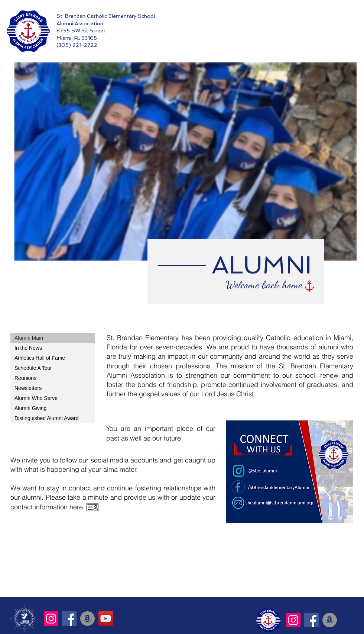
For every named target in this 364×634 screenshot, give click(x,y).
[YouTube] (105, 618)
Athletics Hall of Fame (39, 358)
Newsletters (28, 388)
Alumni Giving (30, 408)
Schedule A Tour (33, 368)
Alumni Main (28, 338)
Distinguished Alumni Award (46, 418)
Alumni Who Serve (36, 398)
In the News (28, 348)
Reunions (25, 378)
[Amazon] (87, 618)
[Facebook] (69, 618)
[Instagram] (51, 618)
